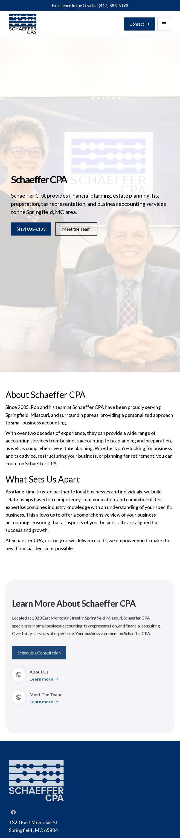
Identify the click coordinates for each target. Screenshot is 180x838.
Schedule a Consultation (39, 655)
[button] (164, 24)
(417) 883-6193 (113, 5)
